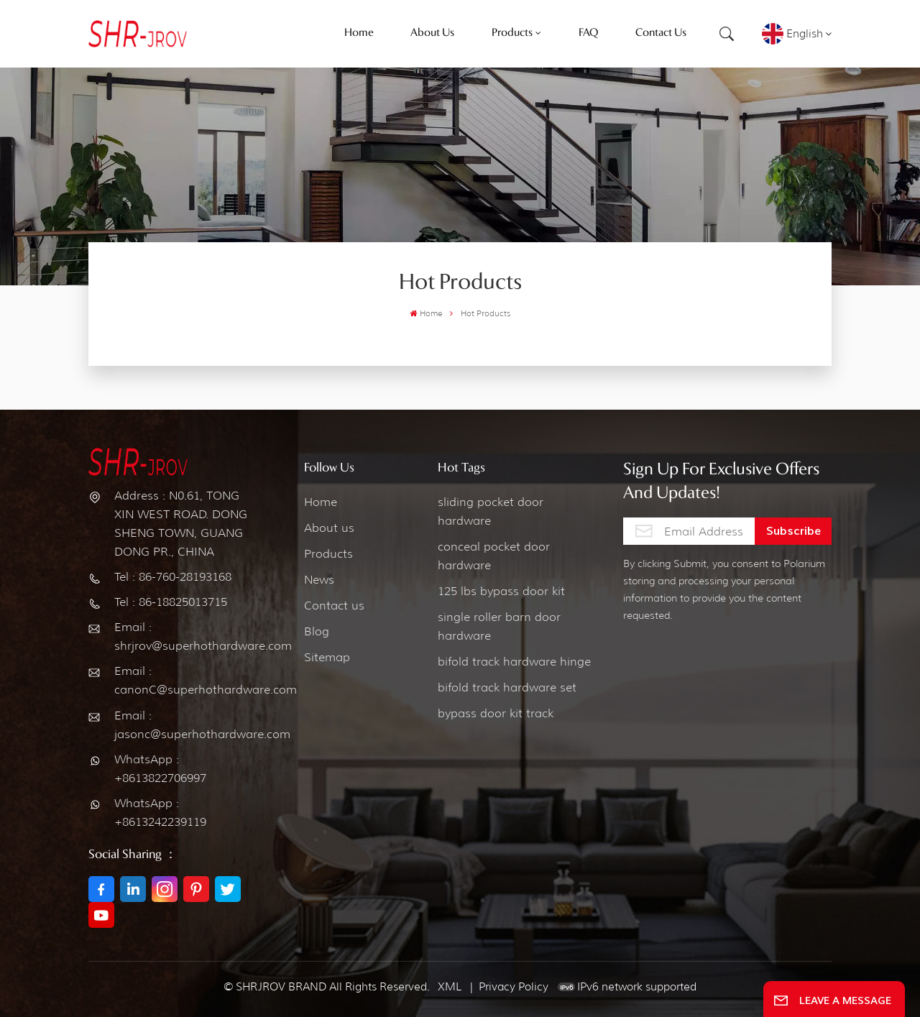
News (319, 579)
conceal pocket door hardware (494, 556)
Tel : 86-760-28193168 (172, 577)
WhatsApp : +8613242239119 (160, 812)
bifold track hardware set (507, 687)
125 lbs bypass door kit (501, 591)
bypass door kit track (495, 713)
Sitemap (327, 657)
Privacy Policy (513, 986)
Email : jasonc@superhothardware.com (183, 725)
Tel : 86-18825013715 (170, 602)
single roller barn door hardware (499, 626)
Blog (316, 631)
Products (328, 554)
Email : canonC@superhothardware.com (183, 680)
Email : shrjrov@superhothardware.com (183, 636)
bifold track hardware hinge (514, 661)
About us (329, 528)
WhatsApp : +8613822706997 (160, 769)
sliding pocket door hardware (490, 511)
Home (426, 313)
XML (449, 986)
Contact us (334, 605)
